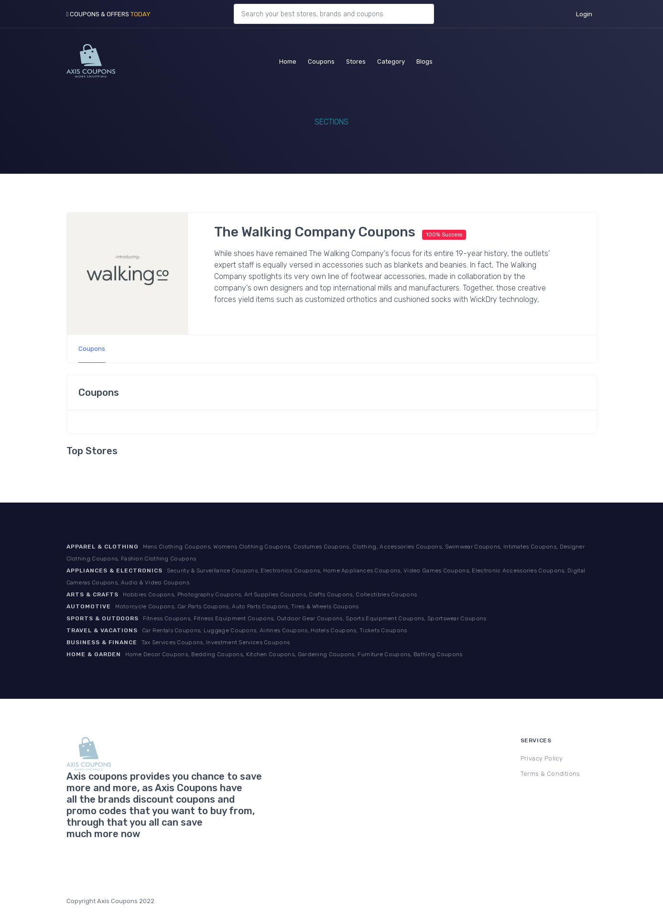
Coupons (321, 60)
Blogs (424, 60)
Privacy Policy (542, 758)
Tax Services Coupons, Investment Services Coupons (215, 642)
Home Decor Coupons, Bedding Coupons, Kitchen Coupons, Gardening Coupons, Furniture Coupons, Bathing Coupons (294, 654)
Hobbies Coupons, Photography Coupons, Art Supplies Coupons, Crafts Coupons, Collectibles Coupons (270, 594)
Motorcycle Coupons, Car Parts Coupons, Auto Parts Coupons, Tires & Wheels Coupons (237, 606)
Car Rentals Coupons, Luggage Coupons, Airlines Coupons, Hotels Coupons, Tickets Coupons (274, 630)
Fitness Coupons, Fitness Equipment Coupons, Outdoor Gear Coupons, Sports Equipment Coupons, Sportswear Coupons (315, 618)
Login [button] (584, 14)
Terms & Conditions (550, 773)
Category (391, 60)
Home (287, 60)
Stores (356, 60)
